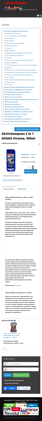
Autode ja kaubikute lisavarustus (16, 31)
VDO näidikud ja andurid (13, 116)
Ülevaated (22, 189)
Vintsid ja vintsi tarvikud (13, 97)
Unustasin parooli (11, 383)
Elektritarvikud (10, 50)
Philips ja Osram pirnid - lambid (15, 114)
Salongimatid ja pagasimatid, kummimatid (19, 53)
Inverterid (9, 58)
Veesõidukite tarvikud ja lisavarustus (17, 92)
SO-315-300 (17, 285)
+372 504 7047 (11, 10)
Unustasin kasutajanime (14, 380)
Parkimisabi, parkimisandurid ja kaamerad (19, 75)
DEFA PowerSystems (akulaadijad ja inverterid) (21, 99)
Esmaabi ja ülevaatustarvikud (15, 43)
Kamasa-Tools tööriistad (13, 95)
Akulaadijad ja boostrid (13, 33)
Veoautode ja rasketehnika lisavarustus (18, 90)
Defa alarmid (10, 41)
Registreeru (21, 375)
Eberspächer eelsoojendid (13, 107)
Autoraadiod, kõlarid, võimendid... (17, 36)
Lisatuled (9, 48)
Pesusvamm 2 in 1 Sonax (13, 329)
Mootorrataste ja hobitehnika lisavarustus (19, 87)
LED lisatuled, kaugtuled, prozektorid (17, 119)
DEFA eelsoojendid (11, 102)
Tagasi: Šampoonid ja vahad (27, 129)
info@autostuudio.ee (29, 10)
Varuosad (9, 85)
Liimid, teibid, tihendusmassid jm (16, 121)
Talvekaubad (10, 77)
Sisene (8, 375)
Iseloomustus (8, 189)
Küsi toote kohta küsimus (12, 180)
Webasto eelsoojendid (12, 104)
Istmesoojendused (12, 46)
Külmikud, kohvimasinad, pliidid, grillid (18, 112)
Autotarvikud (10, 38)
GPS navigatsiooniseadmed (14, 55)
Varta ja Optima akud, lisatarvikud (16, 109)
